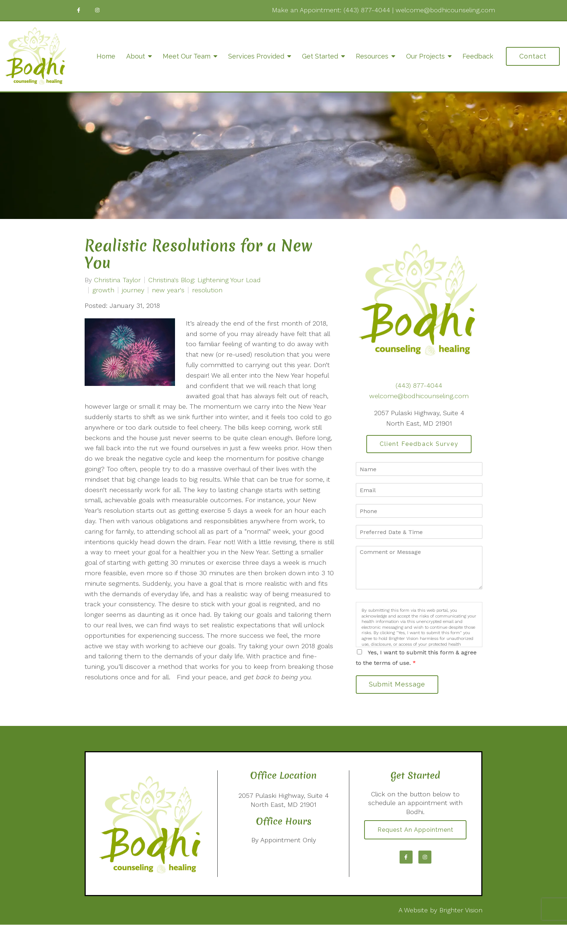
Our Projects (425, 56)
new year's (168, 290)
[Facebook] (78, 10)
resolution (207, 290)
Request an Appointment (415, 830)
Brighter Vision (460, 910)
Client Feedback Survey (419, 443)
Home (106, 56)
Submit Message (397, 684)
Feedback (477, 56)
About (135, 56)
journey (133, 290)
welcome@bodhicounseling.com (445, 10)
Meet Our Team (186, 56)
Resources (372, 56)
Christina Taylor (117, 280)
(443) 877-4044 (367, 10)
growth (103, 290)
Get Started (320, 56)
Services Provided (256, 56)
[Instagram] (97, 10)
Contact (532, 56)
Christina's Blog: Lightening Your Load (204, 280)
